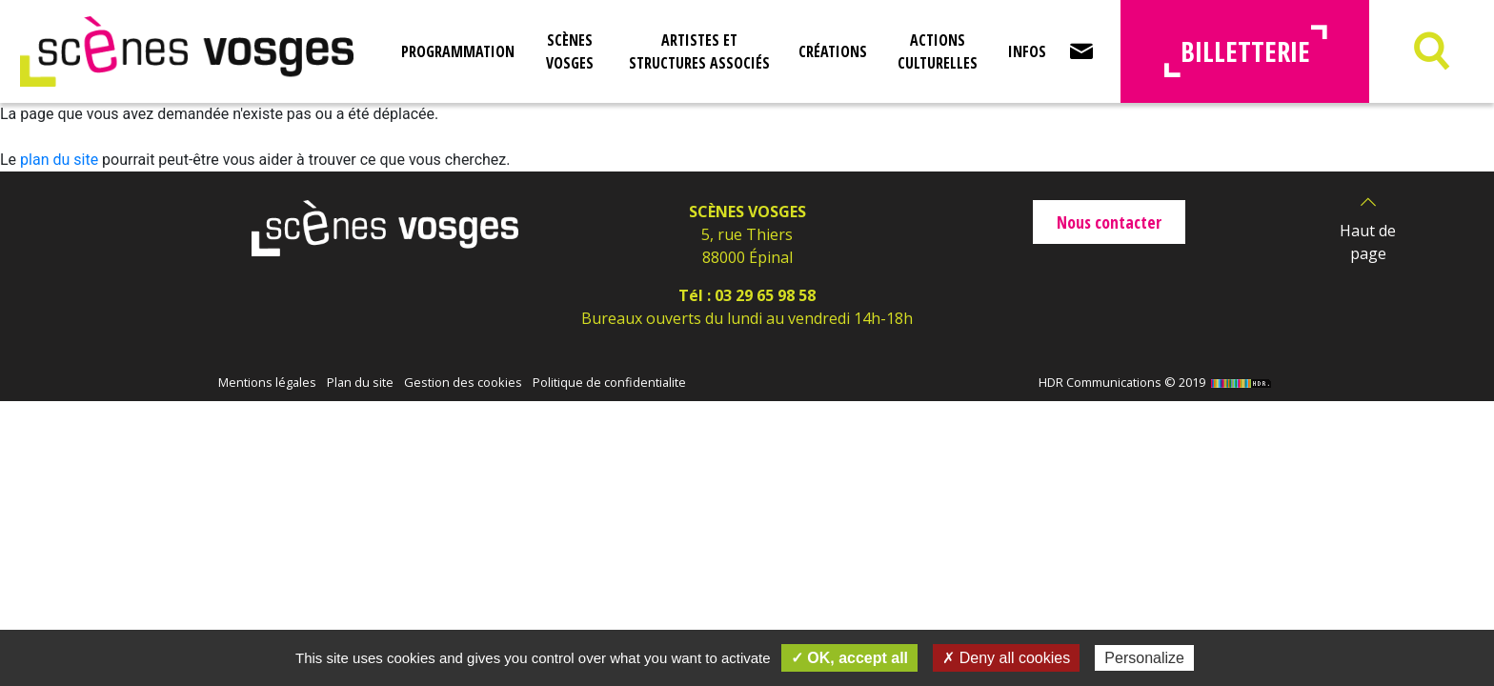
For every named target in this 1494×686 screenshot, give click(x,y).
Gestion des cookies (463, 382)
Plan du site (360, 382)
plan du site (59, 160)
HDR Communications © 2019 (1157, 382)
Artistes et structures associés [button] (699, 51)
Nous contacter (1109, 222)
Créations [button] (832, 51)
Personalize (1144, 658)
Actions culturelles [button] (938, 51)
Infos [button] (1027, 51)
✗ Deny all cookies (1006, 658)
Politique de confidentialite (609, 382)
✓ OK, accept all (849, 658)
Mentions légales (267, 382)
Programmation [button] (458, 51)
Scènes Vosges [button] (570, 51)
